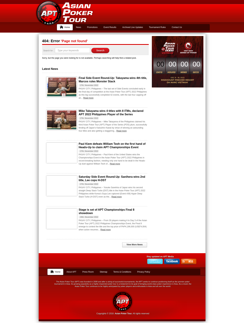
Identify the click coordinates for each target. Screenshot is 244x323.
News (78, 27)
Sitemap (103, 272)
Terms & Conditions (122, 272)
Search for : (49, 50)
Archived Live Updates (132, 27)
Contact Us (177, 27)
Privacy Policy (143, 272)
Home (65, 26)
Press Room (88, 272)
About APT (71, 272)
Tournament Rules (157, 27)
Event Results (110, 27)
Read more (88, 98)
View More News (135, 244)
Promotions (92, 27)
